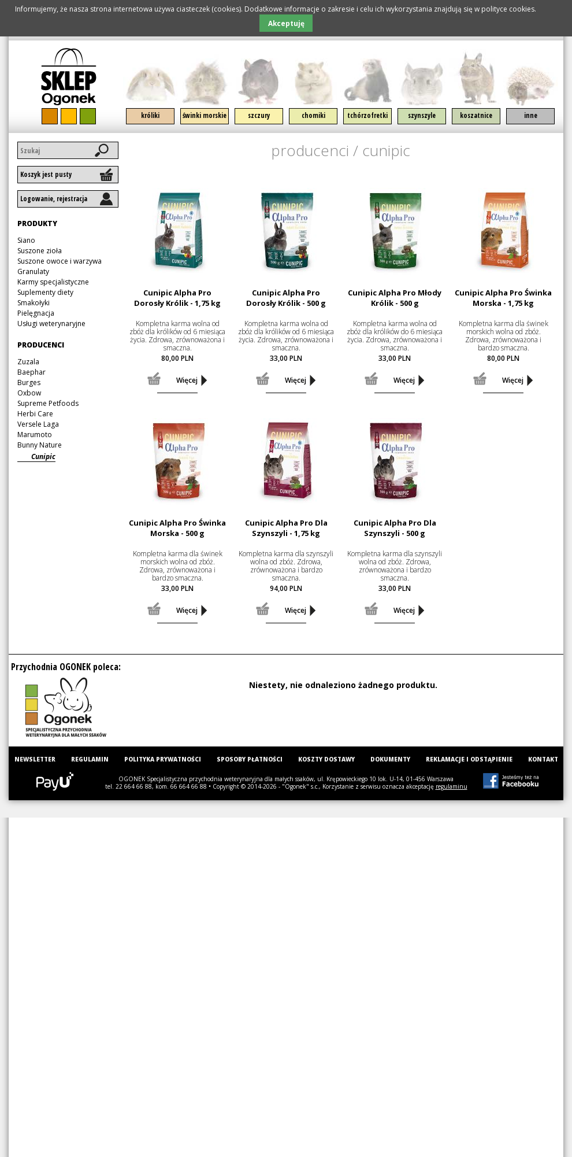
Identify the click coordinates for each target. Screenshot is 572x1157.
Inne (530, 115)
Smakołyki (33, 303)
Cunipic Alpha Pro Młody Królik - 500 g (394, 297)
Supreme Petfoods (48, 403)
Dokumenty (390, 759)
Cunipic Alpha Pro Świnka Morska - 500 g (177, 527)
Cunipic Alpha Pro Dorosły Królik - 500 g (286, 297)
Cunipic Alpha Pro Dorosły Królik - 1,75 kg (177, 297)
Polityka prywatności (162, 759)
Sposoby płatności (250, 759)
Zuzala (28, 362)
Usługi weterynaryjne (51, 323)
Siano (26, 240)
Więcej (187, 380)
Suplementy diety (45, 292)
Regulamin (90, 759)
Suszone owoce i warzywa (59, 261)
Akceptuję (286, 23)
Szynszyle (422, 115)
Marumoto (34, 434)
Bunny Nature (39, 445)
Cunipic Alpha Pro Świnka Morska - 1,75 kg (503, 297)
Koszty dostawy (326, 759)
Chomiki (313, 115)
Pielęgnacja (35, 313)
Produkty (37, 223)
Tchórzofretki (367, 115)
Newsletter (34, 759)
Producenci (310, 150)
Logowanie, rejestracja (53, 199)
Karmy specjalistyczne (53, 282)
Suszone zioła (39, 251)
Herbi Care (35, 414)
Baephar (31, 372)
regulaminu (451, 786)
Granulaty (33, 271)
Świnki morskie (204, 115)
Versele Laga (38, 424)
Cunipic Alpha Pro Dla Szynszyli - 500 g (395, 527)
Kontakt (543, 759)
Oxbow (29, 393)
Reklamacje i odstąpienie (469, 759)
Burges (28, 382)
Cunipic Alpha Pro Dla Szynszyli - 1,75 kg (286, 527)
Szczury (259, 115)
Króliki (150, 115)
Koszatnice (476, 115)
